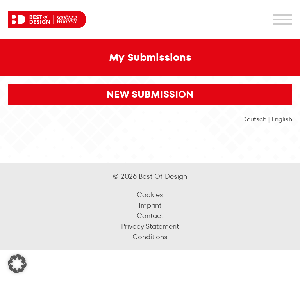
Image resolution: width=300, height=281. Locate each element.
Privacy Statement (150, 226)
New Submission (150, 94)
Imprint (150, 205)
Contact (150, 216)
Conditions (150, 237)
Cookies (150, 194)
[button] (17, 264)
